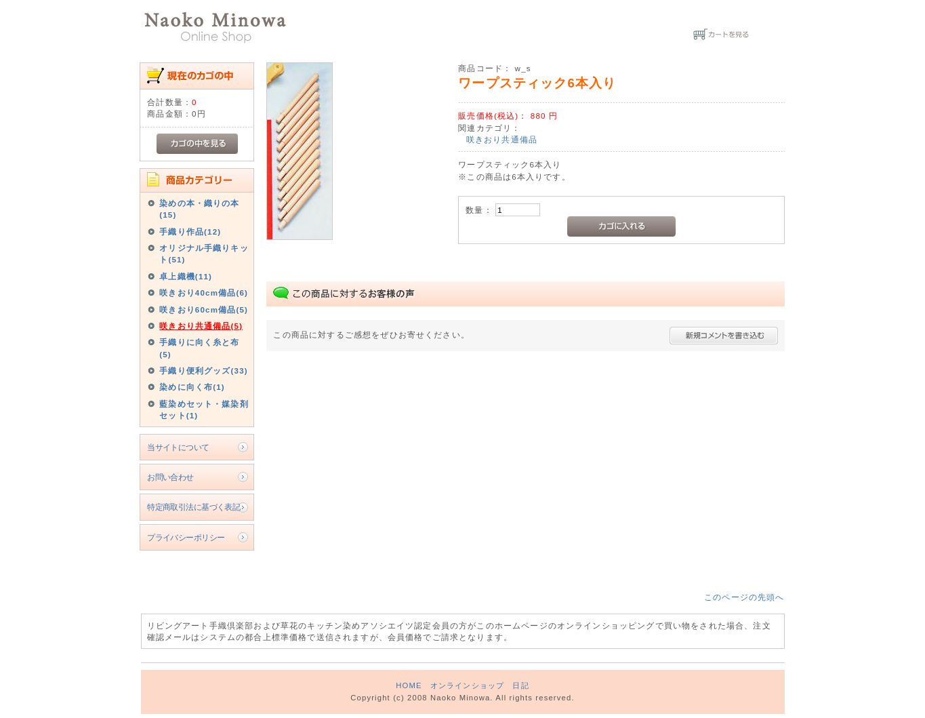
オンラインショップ (467, 685)
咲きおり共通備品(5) (201, 325)
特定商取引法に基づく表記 (193, 506)
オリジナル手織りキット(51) (204, 253)
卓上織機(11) (185, 276)
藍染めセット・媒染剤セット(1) (204, 409)
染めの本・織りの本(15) (199, 209)
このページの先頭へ (744, 597)
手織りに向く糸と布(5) (199, 348)
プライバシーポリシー (185, 537)
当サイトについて (178, 447)
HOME (409, 685)
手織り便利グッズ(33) (203, 370)
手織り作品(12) (190, 231)
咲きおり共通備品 (501, 139)
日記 (520, 685)
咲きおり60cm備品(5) (203, 309)
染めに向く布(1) (192, 386)
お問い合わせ (170, 477)
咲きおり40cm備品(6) (203, 292)
